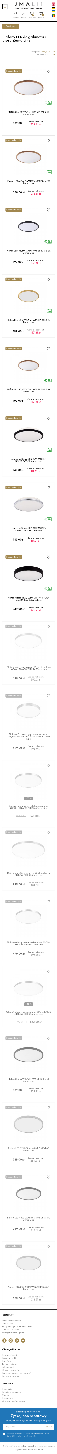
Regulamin (7, 1389)
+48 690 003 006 (10, 1330)
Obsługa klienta (11, 1349)
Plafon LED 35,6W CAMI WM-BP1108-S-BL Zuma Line (28, 252)
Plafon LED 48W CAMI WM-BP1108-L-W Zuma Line (28, 113)
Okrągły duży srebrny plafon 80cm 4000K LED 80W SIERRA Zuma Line (28, 1013)
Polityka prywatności (11, 1392)
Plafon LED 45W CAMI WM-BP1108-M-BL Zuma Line (28, 1219)
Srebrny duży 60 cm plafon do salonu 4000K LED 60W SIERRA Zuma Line (28, 807)
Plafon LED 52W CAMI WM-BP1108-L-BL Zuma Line (28, 1080)
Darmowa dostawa (11, 1376)
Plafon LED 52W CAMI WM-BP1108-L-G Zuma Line (28, 1149)
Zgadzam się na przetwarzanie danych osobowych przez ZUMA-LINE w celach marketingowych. (28, 1435)
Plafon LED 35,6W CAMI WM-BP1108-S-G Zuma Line (28, 321)
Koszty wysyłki (9, 1358)
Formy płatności (9, 1355)
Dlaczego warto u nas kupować (16, 1373)
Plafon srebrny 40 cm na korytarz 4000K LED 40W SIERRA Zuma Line (28, 944)
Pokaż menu (11, 26)
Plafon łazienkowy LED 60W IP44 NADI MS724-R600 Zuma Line (28, 599)
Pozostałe (7, 1384)
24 (48, 55)
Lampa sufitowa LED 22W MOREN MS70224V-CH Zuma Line (28, 529)
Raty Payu (6, 1361)
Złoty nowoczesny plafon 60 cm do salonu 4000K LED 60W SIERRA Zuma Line (29, 668)
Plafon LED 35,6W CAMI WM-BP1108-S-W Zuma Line (28, 391)
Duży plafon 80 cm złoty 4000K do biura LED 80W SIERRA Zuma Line (28, 874)
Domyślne (45, 52)
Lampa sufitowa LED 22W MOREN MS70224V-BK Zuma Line (28, 460)
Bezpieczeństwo (9, 1364)
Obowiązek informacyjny (13, 1401)
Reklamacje (7, 1398)
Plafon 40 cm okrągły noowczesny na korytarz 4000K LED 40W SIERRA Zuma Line (28, 736)
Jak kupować (8, 1367)
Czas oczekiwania (10, 1370)
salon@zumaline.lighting (13, 1333)
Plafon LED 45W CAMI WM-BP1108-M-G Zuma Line (28, 1288)
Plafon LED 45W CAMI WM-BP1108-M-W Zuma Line (28, 182)
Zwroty (5, 1395)
